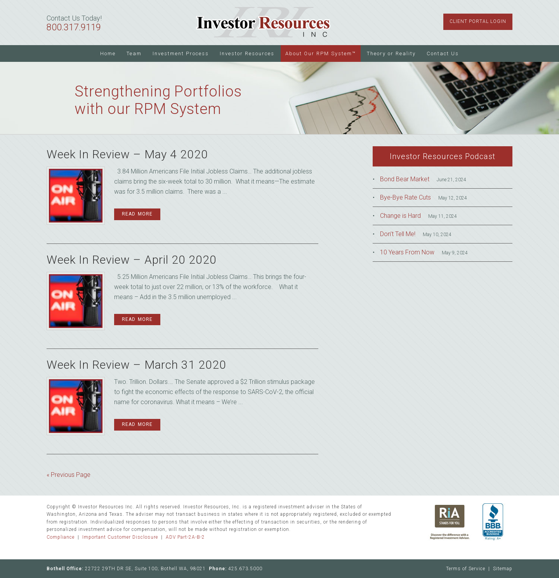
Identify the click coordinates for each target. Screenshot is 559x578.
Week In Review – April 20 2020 (132, 259)
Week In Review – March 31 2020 (136, 364)
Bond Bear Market (404, 179)
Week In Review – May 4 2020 (127, 154)
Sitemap (502, 568)
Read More (137, 214)
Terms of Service (465, 568)
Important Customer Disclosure (120, 537)
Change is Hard (400, 215)
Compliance (61, 537)
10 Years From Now (407, 252)
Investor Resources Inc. (263, 22)
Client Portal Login (478, 21)
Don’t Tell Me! (397, 234)
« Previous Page (68, 474)
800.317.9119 (74, 27)
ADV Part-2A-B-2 (185, 537)
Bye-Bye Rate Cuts (405, 197)
